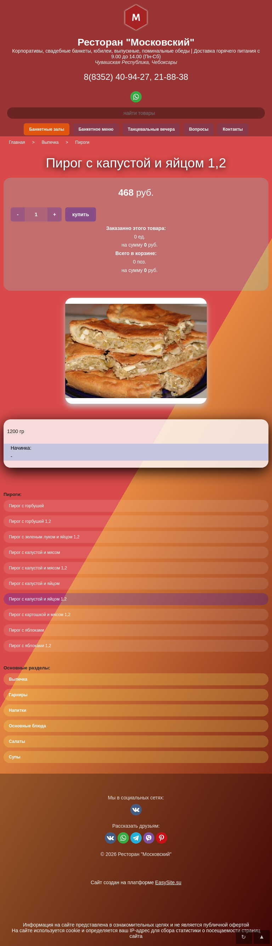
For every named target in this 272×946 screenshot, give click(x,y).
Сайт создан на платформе (136, 882)
